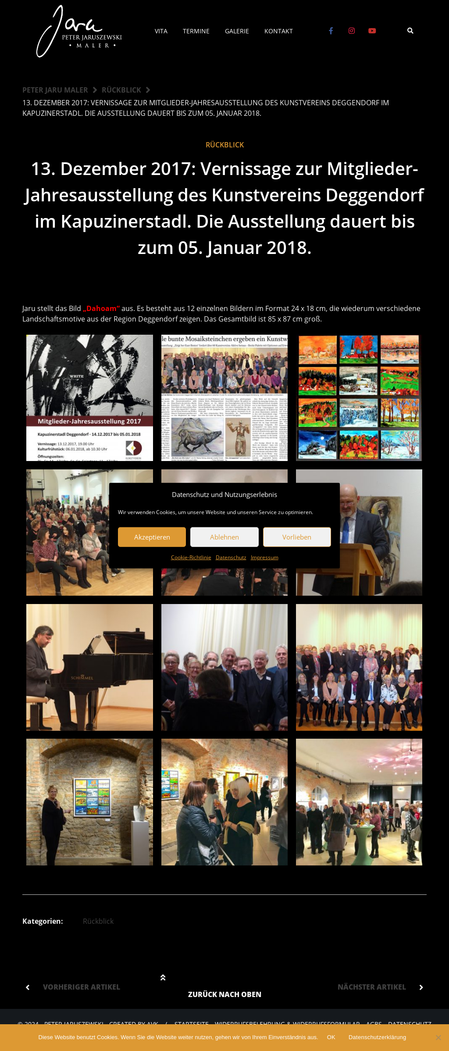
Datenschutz (231, 557)
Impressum (264, 557)
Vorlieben (296, 537)
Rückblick (121, 90)
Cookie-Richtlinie (191, 557)
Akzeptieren (152, 537)
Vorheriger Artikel (81, 987)
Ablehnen (224, 537)
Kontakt (278, 31)
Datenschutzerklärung (377, 1037)
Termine (196, 31)
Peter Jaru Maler (55, 90)
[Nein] (438, 1037)
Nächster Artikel (372, 987)
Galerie (237, 31)
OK (331, 1037)
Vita (161, 31)
